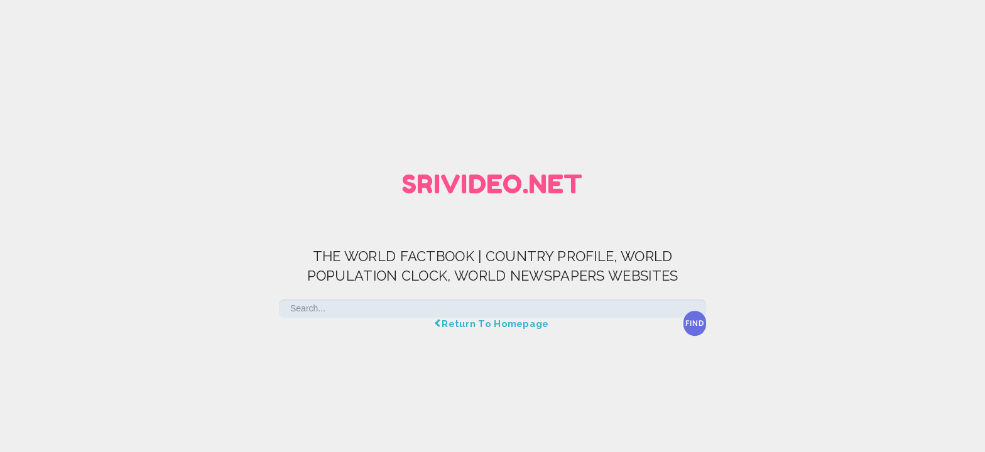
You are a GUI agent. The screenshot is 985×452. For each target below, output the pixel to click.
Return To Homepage (492, 324)
